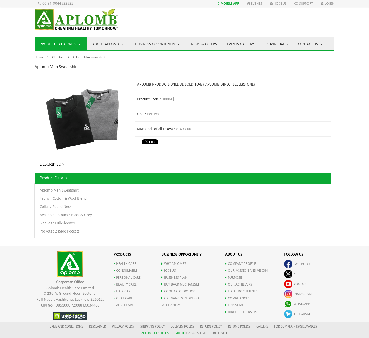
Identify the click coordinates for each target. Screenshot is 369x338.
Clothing (57, 57)
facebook (297, 264)
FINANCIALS (235, 305)
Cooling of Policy (178, 291)
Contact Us (310, 44)
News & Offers (204, 44)
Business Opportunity (157, 44)
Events (254, 3)
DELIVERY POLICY (182, 326)
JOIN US (168, 270)
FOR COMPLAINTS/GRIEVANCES (295, 326)
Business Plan (174, 277)
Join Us (278, 3)
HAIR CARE (123, 291)
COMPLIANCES (237, 298)
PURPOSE (233, 277)
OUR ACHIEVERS (238, 284)
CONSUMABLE (125, 270)
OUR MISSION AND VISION (246, 270)
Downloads (277, 44)
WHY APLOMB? (173, 264)
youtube (296, 284)
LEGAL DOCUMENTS (241, 291)
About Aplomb (107, 44)
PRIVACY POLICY (123, 326)
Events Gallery (240, 44)
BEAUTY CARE (125, 284)
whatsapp (297, 304)
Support (303, 3)
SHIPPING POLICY (153, 326)
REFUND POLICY (239, 326)
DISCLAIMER (97, 326)
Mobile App (228, 3)
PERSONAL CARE (127, 277)
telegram (297, 314)
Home (39, 57)
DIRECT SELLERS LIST (242, 312)
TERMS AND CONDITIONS (65, 326)
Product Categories (60, 44)
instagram (298, 294)
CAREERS (262, 326)
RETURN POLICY (211, 326)
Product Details (53, 178)
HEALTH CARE (125, 264)
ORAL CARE (123, 298)
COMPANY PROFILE (240, 264)
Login (327, 3)
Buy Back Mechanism (180, 284)
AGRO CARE (124, 305)
